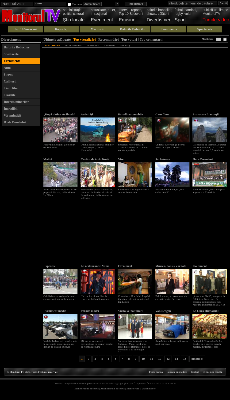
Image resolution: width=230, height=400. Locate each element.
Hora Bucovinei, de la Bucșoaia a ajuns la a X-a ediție (209, 191)
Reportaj (61, 29)
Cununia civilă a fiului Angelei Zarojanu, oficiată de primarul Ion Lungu (134, 299)
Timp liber (11, 88)
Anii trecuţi (125, 45)
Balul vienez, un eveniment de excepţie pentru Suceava (171, 297)
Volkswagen (163, 311)
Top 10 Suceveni (25, 29)
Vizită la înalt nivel (130, 311)
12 (159, 359)
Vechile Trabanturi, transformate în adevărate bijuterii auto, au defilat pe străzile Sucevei (60, 344)
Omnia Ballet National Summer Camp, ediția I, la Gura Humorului (97, 147)
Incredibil (11, 108)
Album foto (149, 388)
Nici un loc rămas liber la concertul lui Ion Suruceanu (95, 297)
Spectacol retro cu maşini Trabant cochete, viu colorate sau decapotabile (133, 147)
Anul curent (109, 45)
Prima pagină (156, 371)
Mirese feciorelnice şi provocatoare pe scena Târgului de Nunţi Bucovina (97, 344)
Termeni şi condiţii (212, 371)
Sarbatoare (162, 159)
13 (167, 359)
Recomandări (108, 39)
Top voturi (129, 39)
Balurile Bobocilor (133, 29)
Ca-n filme (162, 114)
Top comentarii (151, 39)
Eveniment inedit (54, 311)
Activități (87, 114)
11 (151, 359)
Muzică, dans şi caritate (170, 266)
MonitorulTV (133, 388)
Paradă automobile (130, 114)
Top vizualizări (84, 39)
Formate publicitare (177, 371)
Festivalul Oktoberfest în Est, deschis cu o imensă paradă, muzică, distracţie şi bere (208, 344)
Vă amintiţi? (12, 115)
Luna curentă (93, 45)
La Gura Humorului (206, 311)
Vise (120, 159)
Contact (195, 371)
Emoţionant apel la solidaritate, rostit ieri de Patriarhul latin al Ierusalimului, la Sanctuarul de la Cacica (97, 193)
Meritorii (97, 29)
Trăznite (9, 95)
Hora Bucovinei (203, 159)
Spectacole (204, 29)
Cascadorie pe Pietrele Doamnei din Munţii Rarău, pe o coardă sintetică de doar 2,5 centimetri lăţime (209, 148)
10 (143, 359)
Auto (7, 68)
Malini (47, 159)
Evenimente (169, 29)
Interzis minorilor (16, 102)
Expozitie (49, 266)
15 (184, 359)
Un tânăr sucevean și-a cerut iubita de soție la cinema (170, 146)
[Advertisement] (21, 198)
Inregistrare (136, 3)
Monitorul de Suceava (86, 388)
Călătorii (10, 81)
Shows (8, 74)
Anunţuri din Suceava (112, 388)
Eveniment (125, 266)
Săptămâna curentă (73, 45)
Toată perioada (52, 45)
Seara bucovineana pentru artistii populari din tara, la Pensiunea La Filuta (60, 192)
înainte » (197, 359)
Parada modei (90, 311)
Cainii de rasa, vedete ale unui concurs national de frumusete (59, 297)
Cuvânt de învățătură (95, 159)
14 (176, 359)
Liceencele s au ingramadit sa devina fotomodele (133, 191)
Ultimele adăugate (57, 39)
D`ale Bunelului (15, 122)
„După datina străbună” (59, 114)
